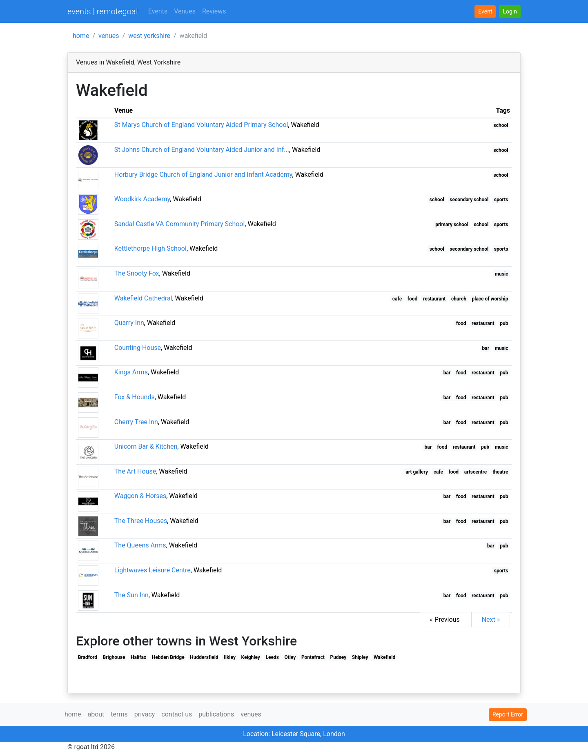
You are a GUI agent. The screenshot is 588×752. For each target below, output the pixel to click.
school (501, 125)
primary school (451, 224)
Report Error (507, 714)
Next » (491, 619)
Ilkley (230, 657)
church (458, 299)
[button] (510, 11)
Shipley (360, 657)
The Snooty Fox (136, 273)
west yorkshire (149, 36)
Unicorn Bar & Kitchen (145, 446)
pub (504, 323)
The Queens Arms (140, 545)
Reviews (214, 11)
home (81, 36)
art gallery (416, 472)
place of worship (490, 299)
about (95, 714)
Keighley (250, 657)
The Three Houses (140, 521)
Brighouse (114, 657)
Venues (185, 11)
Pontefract (313, 657)
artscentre (475, 472)
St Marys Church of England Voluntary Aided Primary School (201, 125)
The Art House (135, 471)
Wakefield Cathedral (143, 298)
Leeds (271, 657)
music (501, 274)
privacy (144, 714)
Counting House (137, 348)
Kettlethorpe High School (150, 248)
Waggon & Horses (140, 496)
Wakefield (384, 657)
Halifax (138, 657)
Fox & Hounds (134, 397)
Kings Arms (131, 372)
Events (157, 11)
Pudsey (338, 657)
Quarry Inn (129, 323)
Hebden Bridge (168, 657)
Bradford (87, 657)
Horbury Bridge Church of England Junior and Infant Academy (203, 174)
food (413, 299)
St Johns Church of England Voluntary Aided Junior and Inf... (201, 150)
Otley (290, 657)
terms (119, 714)
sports (501, 199)
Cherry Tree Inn (136, 422)
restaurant (434, 299)
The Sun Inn (131, 595)
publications (216, 714)
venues (108, 36)
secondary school (469, 199)
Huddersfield (204, 657)
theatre (500, 472)
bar (486, 348)
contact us (176, 714)
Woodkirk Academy (142, 199)
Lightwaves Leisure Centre (152, 570)
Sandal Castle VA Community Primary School (179, 224)
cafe (397, 299)
